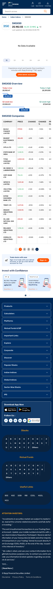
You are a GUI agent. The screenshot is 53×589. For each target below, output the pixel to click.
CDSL (32, 495)
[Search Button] (45, 11)
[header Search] (25, 11)
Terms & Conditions (33, 577)
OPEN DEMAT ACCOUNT (26, 75)
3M (31, 60)
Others (35, 447)
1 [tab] (26, 296)
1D (6, 60)
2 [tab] (30, 296)
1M (23, 60)
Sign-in (43, 260)
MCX (7, 500)
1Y (47, 60)
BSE (6, 495)
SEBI (20, 495)
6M (39, 60)
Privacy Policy (18, 577)
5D (15, 60)
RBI (26, 495)
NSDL (40, 495)
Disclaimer (6, 577)
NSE (13, 495)
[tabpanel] (14, 282)
